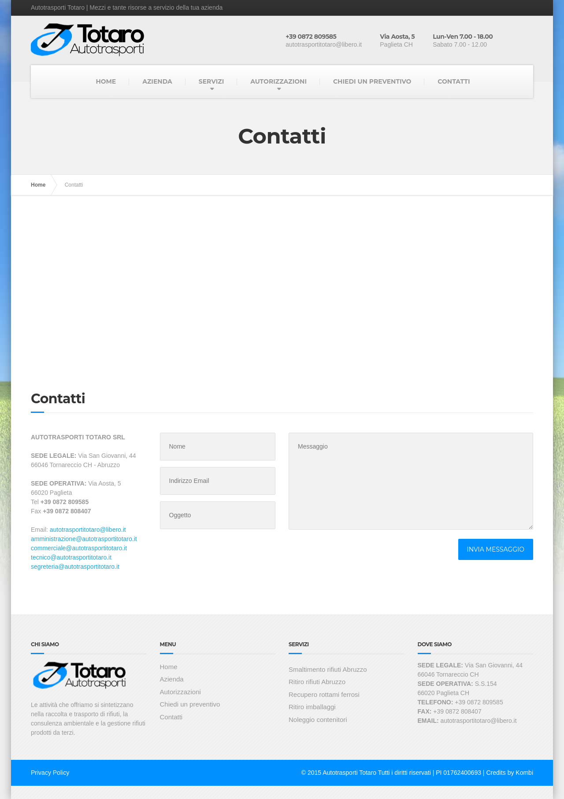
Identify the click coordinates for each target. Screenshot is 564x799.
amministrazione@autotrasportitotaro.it (84, 538)
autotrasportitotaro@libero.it (88, 529)
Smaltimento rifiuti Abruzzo (328, 669)
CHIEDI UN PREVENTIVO (372, 81)
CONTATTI (454, 81)
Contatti (171, 717)
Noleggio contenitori (318, 719)
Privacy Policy (50, 772)
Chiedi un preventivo (190, 704)
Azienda (172, 679)
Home (38, 185)
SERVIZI (211, 81)
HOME (106, 81)
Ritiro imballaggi (312, 707)
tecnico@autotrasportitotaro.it (71, 557)
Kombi (524, 772)
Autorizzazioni (180, 692)
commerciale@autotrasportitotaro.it (79, 548)
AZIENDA (157, 81)
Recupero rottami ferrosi (324, 694)
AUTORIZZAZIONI (278, 81)
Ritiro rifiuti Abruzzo (317, 681)
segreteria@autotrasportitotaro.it (75, 566)
